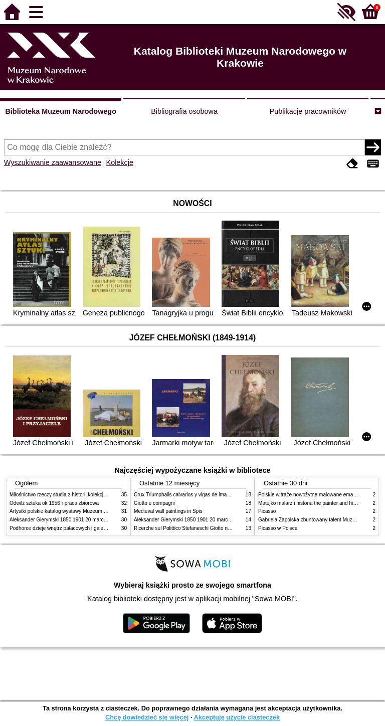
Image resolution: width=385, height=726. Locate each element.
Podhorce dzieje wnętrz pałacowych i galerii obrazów (69, 528)
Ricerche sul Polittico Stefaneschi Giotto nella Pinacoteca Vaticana (208, 528)
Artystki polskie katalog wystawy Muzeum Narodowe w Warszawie (83, 511)
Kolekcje (119, 162)
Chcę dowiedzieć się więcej (146, 717)
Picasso (267, 511)
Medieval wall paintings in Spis (168, 511)
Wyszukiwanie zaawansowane (52, 162)
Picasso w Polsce (277, 528)
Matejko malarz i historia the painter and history (311, 503)
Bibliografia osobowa (184, 111)
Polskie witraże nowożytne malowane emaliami (310, 494)
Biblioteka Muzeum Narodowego (60, 111)
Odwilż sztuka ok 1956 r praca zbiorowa (54, 503)
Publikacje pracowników (308, 111)
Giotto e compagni (154, 503)
